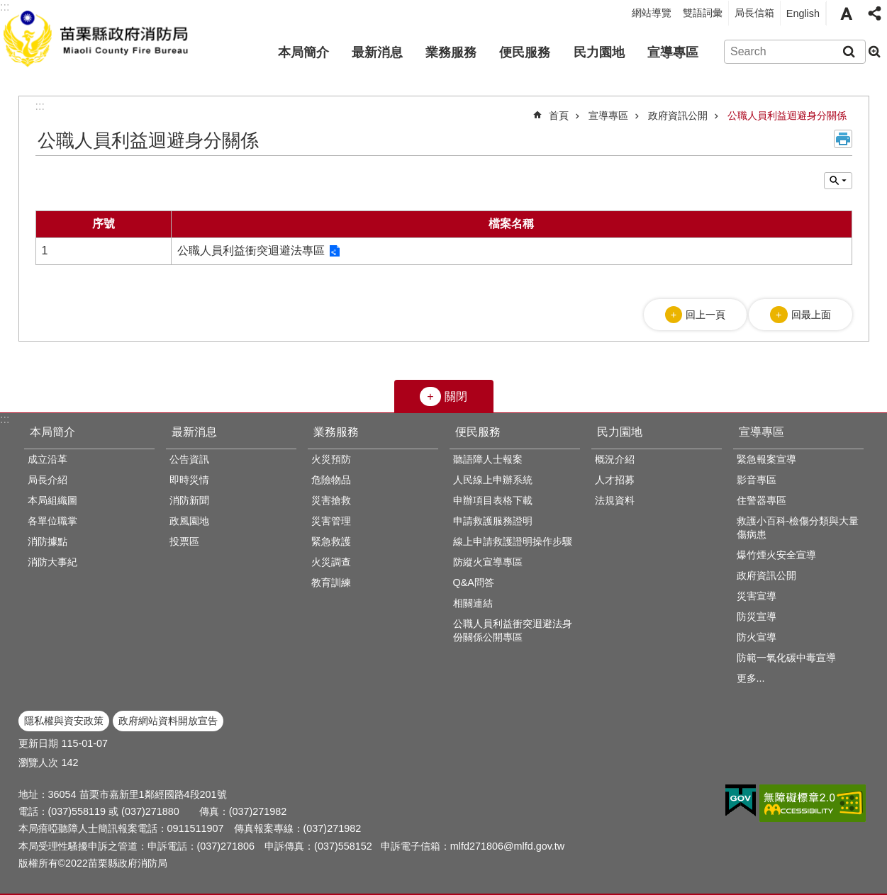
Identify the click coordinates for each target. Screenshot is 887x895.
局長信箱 (754, 12)
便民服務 (524, 52)
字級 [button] (846, 13)
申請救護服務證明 (492, 521)
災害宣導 (756, 596)
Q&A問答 (473, 582)
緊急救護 (331, 541)
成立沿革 (47, 459)
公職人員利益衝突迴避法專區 (251, 250)
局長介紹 (47, 479)
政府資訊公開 (678, 115)
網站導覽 (651, 12)
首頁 (559, 115)
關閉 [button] (456, 396)
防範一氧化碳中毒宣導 (786, 657)
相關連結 (473, 603)
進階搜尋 (874, 52)
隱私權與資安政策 (64, 720)
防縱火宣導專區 (488, 562)
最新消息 (377, 52)
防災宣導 (756, 616)
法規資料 (615, 500)
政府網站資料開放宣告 (168, 720)
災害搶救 (331, 500)
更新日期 (38, 743)
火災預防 (331, 459)
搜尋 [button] (848, 52)
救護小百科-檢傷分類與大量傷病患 (798, 527)
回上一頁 (705, 314)
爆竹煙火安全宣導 (776, 555)
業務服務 (450, 52)
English (803, 13)
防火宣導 (756, 637)
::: (4, 419)
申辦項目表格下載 (492, 500)
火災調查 (331, 562)
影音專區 (756, 479)
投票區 (184, 541)
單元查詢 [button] (838, 180)
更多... (751, 678)
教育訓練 (331, 582)
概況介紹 (615, 459)
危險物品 (331, 479)
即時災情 (189, 479)
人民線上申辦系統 (492, 479)
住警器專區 (761, 500)
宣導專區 (672, 52)
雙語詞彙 (703, 12)
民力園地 (599, 52)
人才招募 (615, 479)
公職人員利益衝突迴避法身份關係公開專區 (512, 630)
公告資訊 (189, 459)
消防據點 (47, 541)
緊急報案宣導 (766, 459)
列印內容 (843, 139)
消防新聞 (189, 500)
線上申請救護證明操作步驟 (512, 541)
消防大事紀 (52, 562)
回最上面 (811, 314)
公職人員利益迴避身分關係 (787, 115)
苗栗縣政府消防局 (97, 36)
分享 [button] (874, 13)
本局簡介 (303, 52)
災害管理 (331, 521)
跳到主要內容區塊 (7, 7)
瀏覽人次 (38, 762)
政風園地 (189, 521)
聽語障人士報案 (488, 459)
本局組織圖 (52, 500)
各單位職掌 (52, 521)
